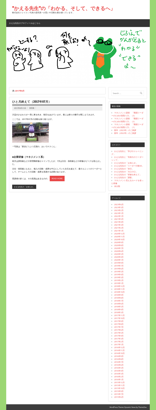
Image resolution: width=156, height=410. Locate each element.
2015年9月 (119, 391)
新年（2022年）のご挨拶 (125, 133)
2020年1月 (119, 260)
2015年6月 (119, 397)
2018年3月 (119, 312)
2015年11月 (119, 385)
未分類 (117, 186)
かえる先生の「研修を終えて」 (127, 174)
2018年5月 (119, 306)
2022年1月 (119, 216)
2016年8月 (119, 359)
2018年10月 (119, 292)
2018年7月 (119, 300)
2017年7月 (119, 327)
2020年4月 (119, 257)
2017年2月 (119, 341)
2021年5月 (119, 219)
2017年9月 (119, 321)
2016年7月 (119, 362)
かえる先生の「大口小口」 (126, 171)
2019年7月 (119, 265)
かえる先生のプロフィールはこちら (24, 23)
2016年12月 (119, 347)
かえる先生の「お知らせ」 (24, 187)
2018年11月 (119, 289)
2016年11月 (119, 350)
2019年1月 (119, 283)
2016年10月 (119, 353)
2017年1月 (119, 344)
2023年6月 (119, 204)
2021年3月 (119, 225)
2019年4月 (119, 274)
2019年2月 (119, 280)
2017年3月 (119, 338)
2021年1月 (119, 230)
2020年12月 (119, 233)
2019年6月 (119, 268)
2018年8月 (119, 297)
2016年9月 (119, 356)
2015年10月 (119, 388)
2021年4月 (119, 222)
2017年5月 (119, 332)
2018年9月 (119, 295)
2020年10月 (119, 239)
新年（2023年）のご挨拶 (125, 130)
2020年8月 (119, 245)
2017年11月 (119, 315)
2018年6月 (119, 303)
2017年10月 (119, 318)
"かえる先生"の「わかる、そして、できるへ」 (63, 8)
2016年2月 (119, 376)
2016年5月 (119, 367)
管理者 (31, 108)
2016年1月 (119, 379)
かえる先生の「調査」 (124, 177)
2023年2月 (119, 210)
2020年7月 (119, 248)
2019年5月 (119, 271)
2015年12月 (119, 382)
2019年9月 (119, 262)
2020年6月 (119, 251)
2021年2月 (119, 227)
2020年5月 (119, 254)
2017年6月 (119, 330)
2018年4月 (119, 309)
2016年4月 (119, 370)
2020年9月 (119, 242)
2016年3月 (119, 373)
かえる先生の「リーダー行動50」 (129, 165)
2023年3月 (119, 207)
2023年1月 (119, 213)
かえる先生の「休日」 (124, 168)
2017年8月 (119, 324)
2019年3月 (119, 277)
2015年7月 (119, 394)
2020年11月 (119, 236)
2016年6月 (119, 365)
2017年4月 (119, 335)
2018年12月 (119, 286)
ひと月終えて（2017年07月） (31, 102)
